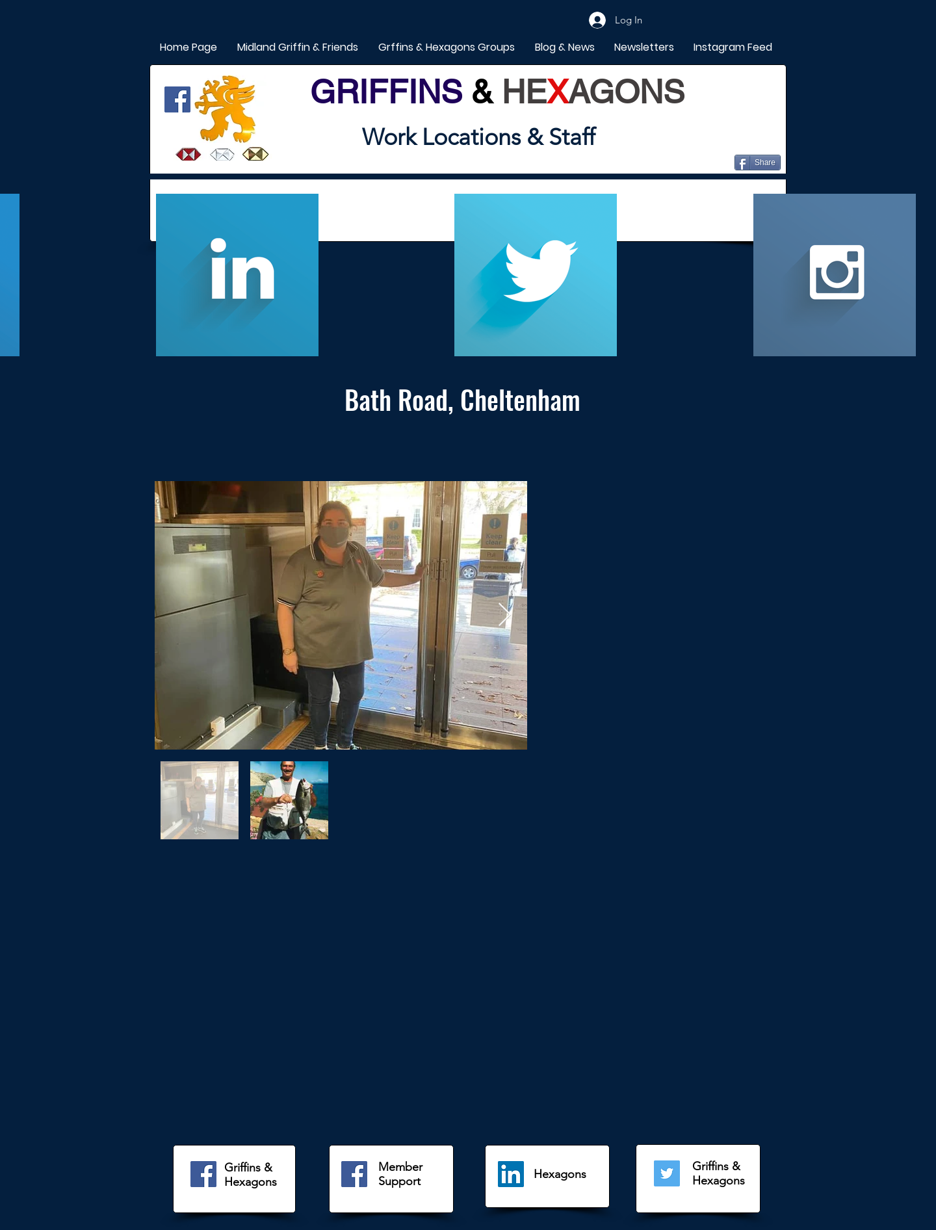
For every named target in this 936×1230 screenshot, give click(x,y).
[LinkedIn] (511, 1174)
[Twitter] (667, 1173)
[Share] (757, 162)
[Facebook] (177, 99)
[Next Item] (504, 615)
